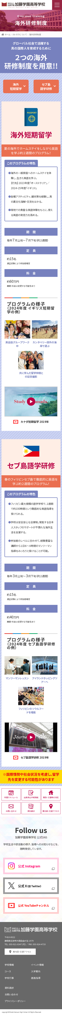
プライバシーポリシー (15, 1001)
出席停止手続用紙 (31, 794)
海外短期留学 (16, 86)
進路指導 (35, 978)
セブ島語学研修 (46, 86)
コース (8, 971)
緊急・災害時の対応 (51, 794)
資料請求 (31, 808)
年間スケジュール (11, 794)
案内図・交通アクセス (50, 808)
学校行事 (9, 978)
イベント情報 (37, 964)
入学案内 (35, 971)
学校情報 (9, 964)
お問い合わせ (11, 808)
